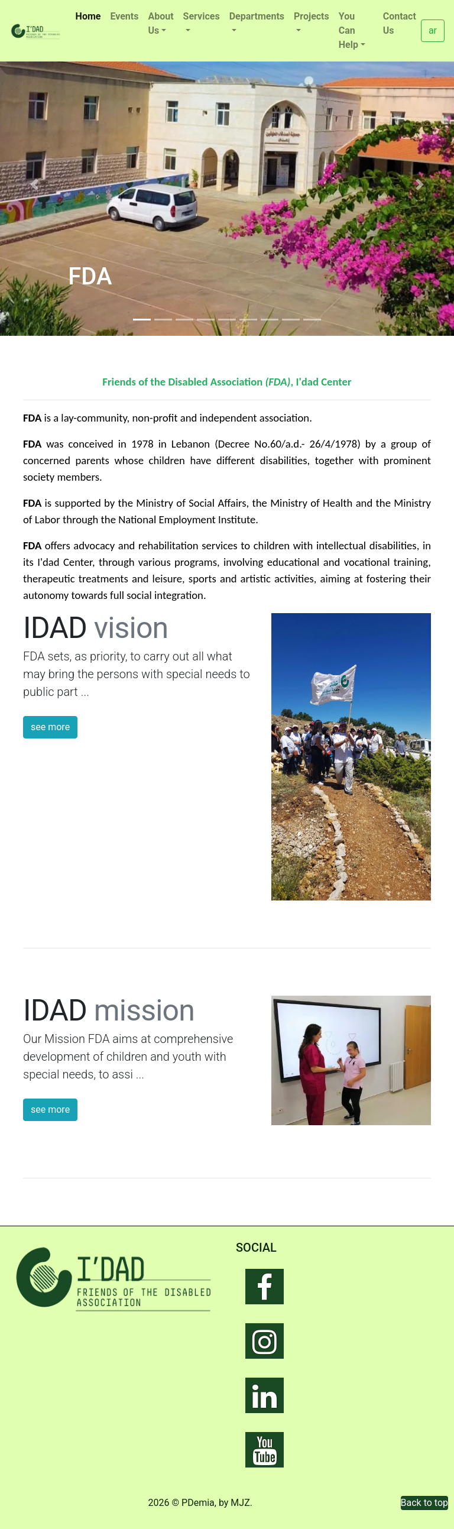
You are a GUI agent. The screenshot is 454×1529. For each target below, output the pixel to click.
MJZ (240, 1502)
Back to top (424, 1502)
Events (124, 16)
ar (433, 30)
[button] (34, 184)
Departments (256, 16)
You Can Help (348, 30)
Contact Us (399, 23)
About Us (160, 23)
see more (50, 727)
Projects (311, 16)
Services (201, 16)
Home (91, 15)
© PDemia (193, 1502)
